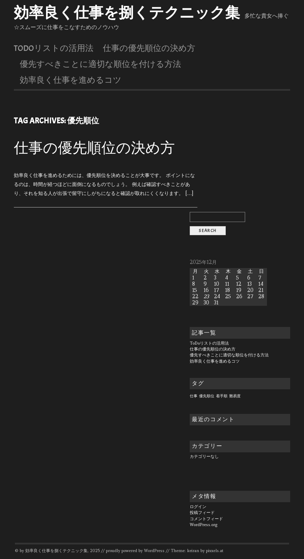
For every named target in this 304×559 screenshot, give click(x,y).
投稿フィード (202, 512)
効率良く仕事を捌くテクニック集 (127, 12)
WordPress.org (203, 524)
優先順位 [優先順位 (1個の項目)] (206, 395)
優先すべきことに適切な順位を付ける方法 (100, 64)
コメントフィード (206, 518)
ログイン (198, 506)
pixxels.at (214, 550)
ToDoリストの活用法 (53, 48)
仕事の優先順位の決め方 (149, 48)
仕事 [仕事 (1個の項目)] (193, 395)
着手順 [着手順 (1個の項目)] (221, 395)
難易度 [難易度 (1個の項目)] (235, 395)
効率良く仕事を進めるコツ (71, 80)
